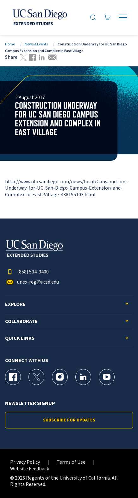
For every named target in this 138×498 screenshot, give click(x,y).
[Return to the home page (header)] (39, 17)
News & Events (36, 44)
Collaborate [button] (21, 321)
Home (10, 44)
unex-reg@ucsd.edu (32, 282)
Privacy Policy (25, 462)
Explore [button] (15, 304)
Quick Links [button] (19, 338)
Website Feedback (29, 469)
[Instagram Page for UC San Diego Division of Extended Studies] (60, 377)
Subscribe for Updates (69, 420)
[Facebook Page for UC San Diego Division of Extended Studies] (13, 377)
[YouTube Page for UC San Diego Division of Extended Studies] (107, 377)
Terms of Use (71, 462)
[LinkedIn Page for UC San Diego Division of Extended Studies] (83, 377)
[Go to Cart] (107, 17)
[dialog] (119, 479)
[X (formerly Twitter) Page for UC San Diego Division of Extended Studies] (36, 377)
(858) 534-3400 (27, 272)
